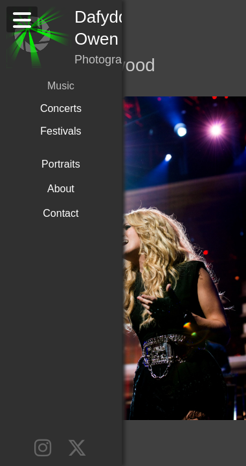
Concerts (58, 85)
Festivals (58, 108)
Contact (58, 188)
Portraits (58, 139)
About (58, 164)
